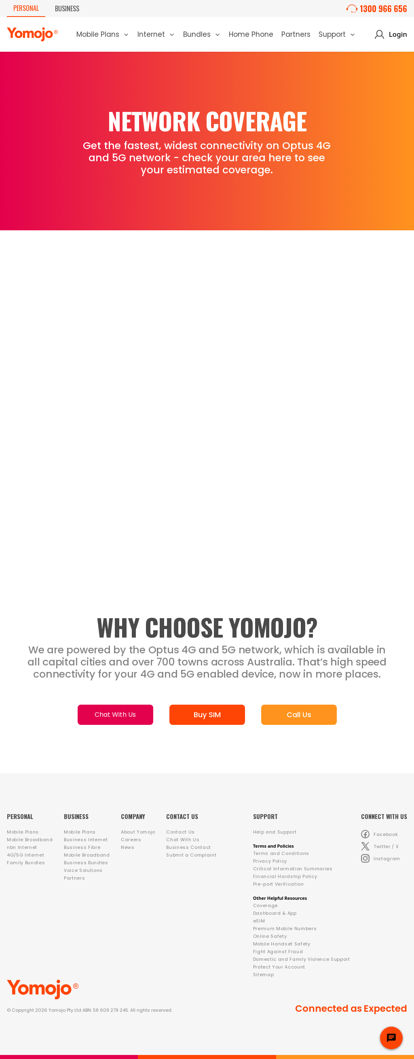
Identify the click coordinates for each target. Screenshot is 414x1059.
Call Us (299, 715)
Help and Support (275, 832)
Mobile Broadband (30, 839)
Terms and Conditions (281, 853)
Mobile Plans (23, 832)
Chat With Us (115, 714)
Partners (295, 34)
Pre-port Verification (278, 884)
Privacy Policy (270, 861)
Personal (26, 8)
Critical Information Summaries (293, 868)
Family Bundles (26, 862)
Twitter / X (380, 846)
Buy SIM (207, 715)
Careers (131, 839)
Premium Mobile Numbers (285, 928)
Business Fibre (82, 847)
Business (67, 8)
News (128, 847)
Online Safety (270, 936)
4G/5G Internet (25, 855)
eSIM (259, 921)
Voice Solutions (83, 870)
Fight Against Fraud (278, 951)
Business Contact (188, 847)
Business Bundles (86, 862)
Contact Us (180, 832)
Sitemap (263, 974)
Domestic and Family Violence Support (301, 959)
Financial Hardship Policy (285, 876)
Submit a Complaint (191, 855)
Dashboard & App (275, 913)
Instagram (380, 858)
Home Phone (251, 34)
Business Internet (86, 839)
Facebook (379, 834)
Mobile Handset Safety (281, 944)
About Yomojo (138, 832)
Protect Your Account (279, 967)
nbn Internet (22, 847)
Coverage (265, 905)
